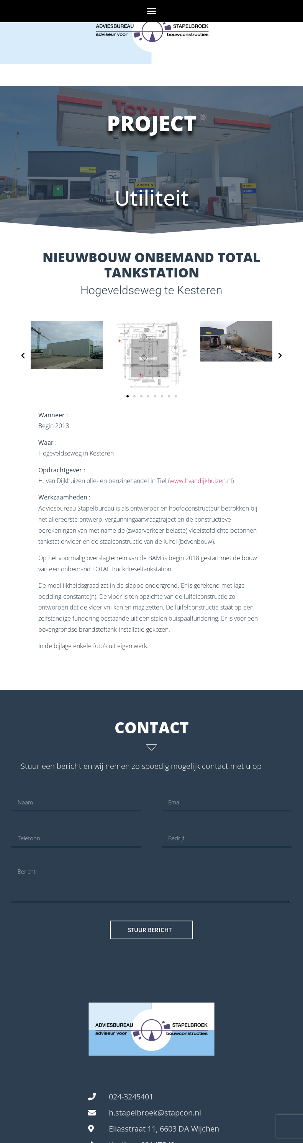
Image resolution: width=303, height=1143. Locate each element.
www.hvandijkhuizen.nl (201, 481)
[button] (151, 11)
